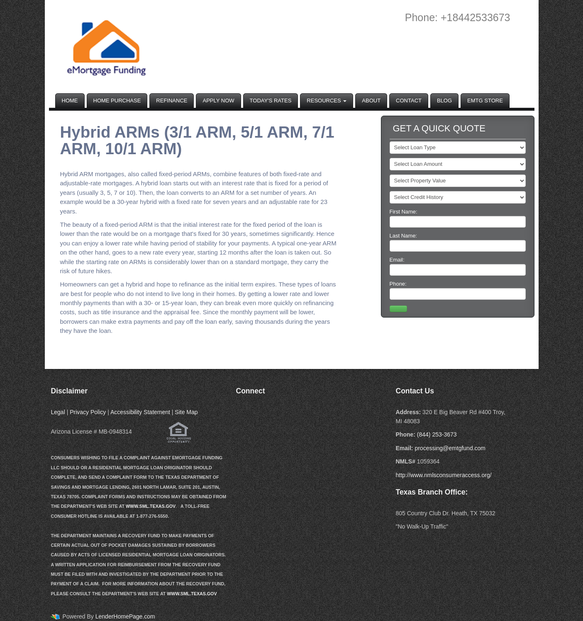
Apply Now (218, 100)
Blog (444, 100)
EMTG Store (485, 100)
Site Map (186, 412)
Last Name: (458, 242)
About (371, 100)
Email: (458, 266)
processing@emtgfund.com (450, 448)
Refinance (171, 100)
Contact (409, 100)
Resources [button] (326, 100)
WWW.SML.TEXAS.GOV (151, 506)
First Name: (458, 218)
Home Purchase (117, 100)
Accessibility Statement (140, 412)
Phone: (458, 290)
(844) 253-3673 (437, 434)
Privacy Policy (88, 412)
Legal (58, 412)
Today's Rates (271, 100)
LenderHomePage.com (125, 616)
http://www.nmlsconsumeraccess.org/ (444, 475)
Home (70, 100)
